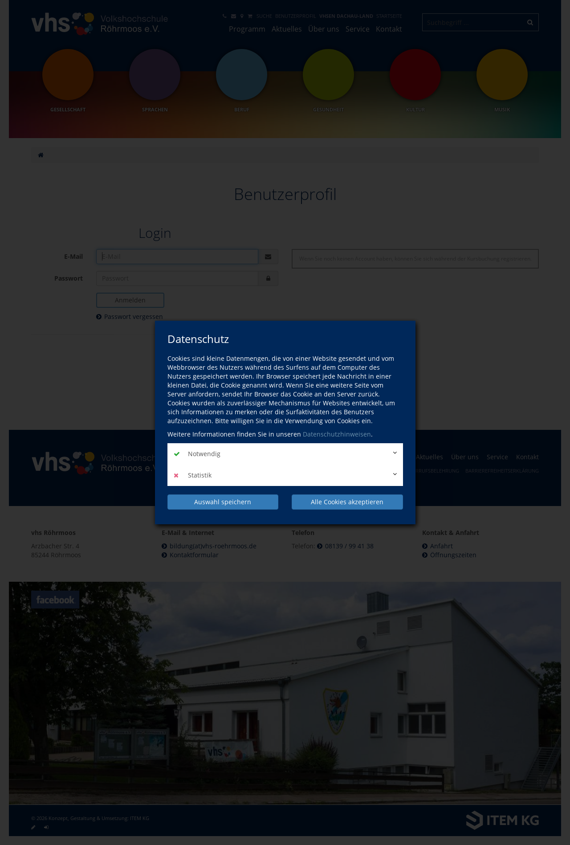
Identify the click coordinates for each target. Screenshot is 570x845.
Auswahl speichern (222, 502)
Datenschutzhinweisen (337, 434)
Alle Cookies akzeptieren (347, 502)
